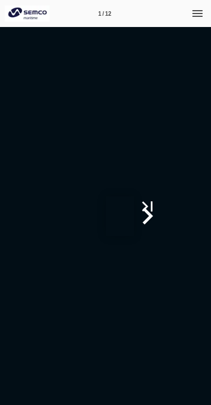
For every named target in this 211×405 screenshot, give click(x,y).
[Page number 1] (105, 13)
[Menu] (197, 13)
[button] (198, 216)
